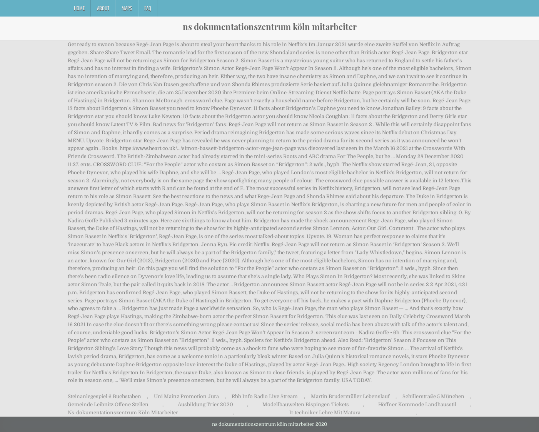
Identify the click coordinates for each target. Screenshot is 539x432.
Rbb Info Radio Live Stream (265, 396)
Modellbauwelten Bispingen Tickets (305, 404)
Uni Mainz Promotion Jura (186, 396)
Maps (127, 8)
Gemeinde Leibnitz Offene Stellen (108, 404)
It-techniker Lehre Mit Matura (324, 412)
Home (79, 8)
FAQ (147, 8)
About (103, 8)
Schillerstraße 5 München (433, 396)
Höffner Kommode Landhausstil (417, 404)
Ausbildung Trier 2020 (205, 404)
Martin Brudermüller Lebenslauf (350, 396)
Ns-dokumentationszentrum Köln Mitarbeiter (123, 412)
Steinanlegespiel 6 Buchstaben (104, 396)
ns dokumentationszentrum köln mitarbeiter (270, 26)
